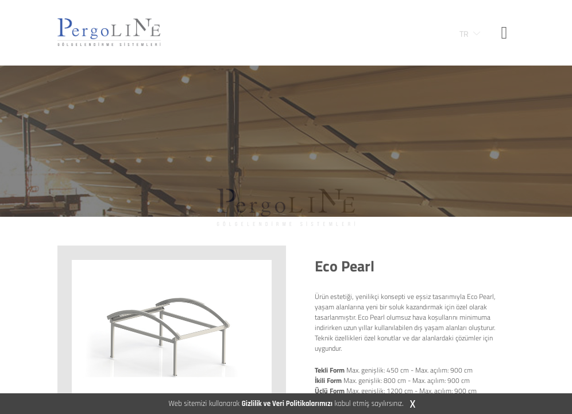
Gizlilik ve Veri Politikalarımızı (287, 403)
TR (464, 34)
